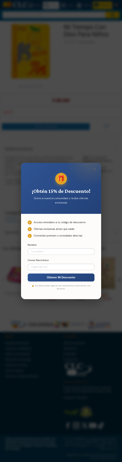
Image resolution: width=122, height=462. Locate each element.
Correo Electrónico (38, 260)
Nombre (32, 244)
